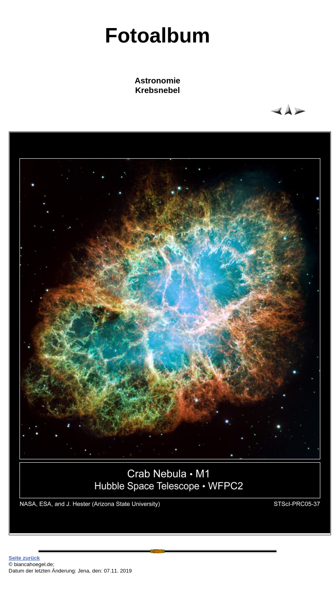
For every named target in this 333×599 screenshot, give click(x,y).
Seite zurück (24, 558)
